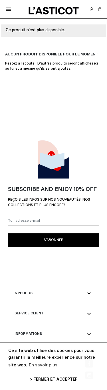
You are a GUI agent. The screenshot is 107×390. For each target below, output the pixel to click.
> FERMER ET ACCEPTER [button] (54, 379)
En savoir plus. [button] (43, 365)
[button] (99, 9)
